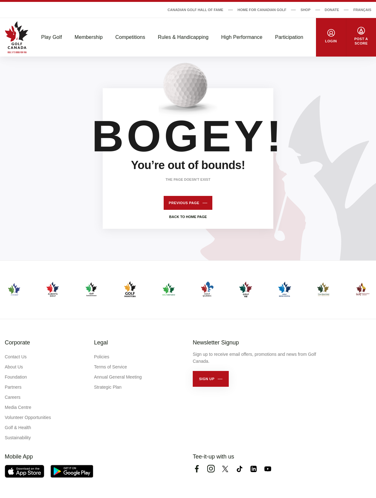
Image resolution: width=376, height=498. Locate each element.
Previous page (184, 203)
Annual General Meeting (118, 377)
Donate (332, 10)
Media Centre (18, 407)
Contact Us (16, 356)
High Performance (242, 37)
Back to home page (188, 217)
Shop (305, 10)
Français (362, 10)
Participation (289, 37)
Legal (101, 342)
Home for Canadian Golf (262, 10)
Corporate (17, 342)
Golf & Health (18, 427)
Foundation (16, 377)
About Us (14, 366)
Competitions (130, 37)
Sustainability (18, 437)
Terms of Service (110, 366)
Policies (101, 356)
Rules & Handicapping (183, 37)
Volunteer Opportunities (28, 417)
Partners (13, 387)
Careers (13, 397)
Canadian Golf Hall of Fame (195, 10)
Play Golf (51, 37)
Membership (89, 37)
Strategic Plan (108, 387)
